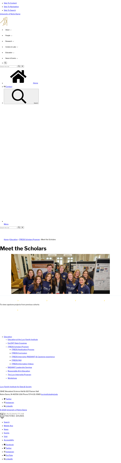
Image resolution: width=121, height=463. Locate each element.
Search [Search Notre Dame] (7, 422)
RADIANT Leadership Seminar (20, 367)
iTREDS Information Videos (23, 364)
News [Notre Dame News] (6, 429)
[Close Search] (22, 66)
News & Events (10, 58)
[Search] (19, 66)
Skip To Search (10, 10)
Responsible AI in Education (19, 371)
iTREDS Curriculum (19, 353)
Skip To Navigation (11, 7)
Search (21, 96)
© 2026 (3, 410)
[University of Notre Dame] (12, 418)
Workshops (12, 378)
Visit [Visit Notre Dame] (6, 437)
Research (8, 41)
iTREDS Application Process (23, 350)
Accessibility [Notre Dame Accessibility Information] (9, 440)
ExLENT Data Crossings (17, 343)
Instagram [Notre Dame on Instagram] (9, 452)
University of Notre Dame (10, 14)
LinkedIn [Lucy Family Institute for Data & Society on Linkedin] (8, 406)
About (7, 30)
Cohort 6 (13, 301)
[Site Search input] (8, 67)
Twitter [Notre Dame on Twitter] (8, 448)
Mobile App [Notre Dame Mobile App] (8, 426)
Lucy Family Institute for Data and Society (60, 21)
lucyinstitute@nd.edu (49, 394)
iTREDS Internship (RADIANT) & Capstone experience (33, 357)
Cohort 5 (42, 301)
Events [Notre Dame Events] (6, 433)
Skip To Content (10, 3)
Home (21, 83)
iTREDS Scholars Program (29, 240)
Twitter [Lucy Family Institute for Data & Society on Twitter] (8, 399)
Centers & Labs (10, 47)
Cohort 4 (71, 301)
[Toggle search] (5, 63)
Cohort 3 (100, 301)
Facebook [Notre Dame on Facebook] (9, 445)
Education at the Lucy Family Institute (23, 340)
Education (8, 52)
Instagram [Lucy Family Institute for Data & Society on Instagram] (9, 403)
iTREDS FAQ (16, 360)
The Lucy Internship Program (19, 375)
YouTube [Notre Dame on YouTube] (8, 455)
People (7, 35)
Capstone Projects (10, 310)
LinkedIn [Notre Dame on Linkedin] (8, 459)
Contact (8, 87)
